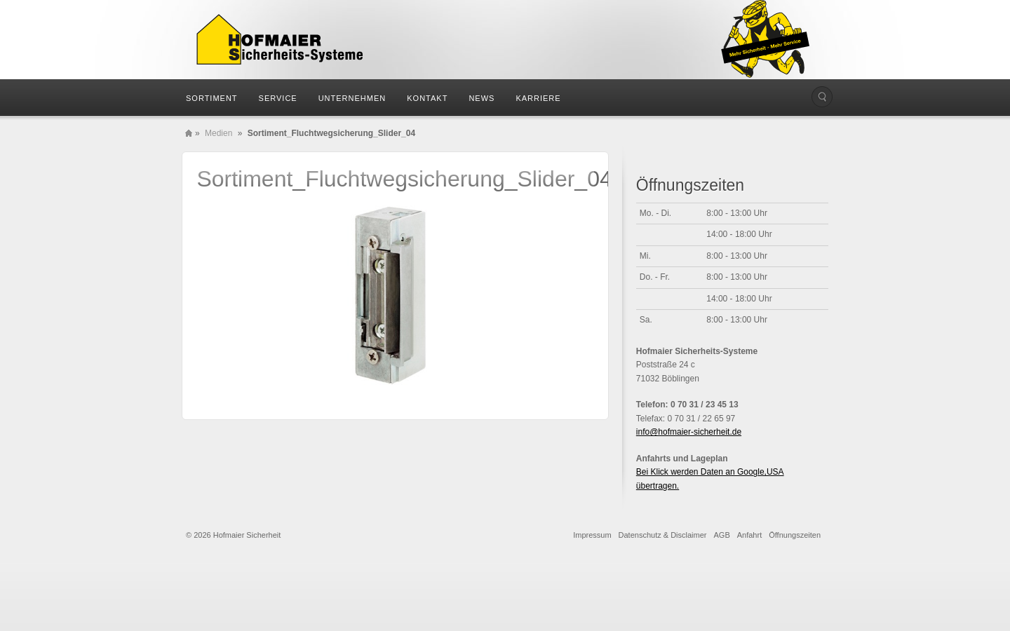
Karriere (538, 98)
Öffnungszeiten (795, 535)
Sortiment (212, 98)
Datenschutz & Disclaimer (663, 535)
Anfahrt (749, 535)
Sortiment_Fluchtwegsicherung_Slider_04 (404, 178)
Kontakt (427, 98)
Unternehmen (352, 98)
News (481, 98)
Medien (218, 133)
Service (278, 98)
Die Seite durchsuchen (822, 96)
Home (188, 133)
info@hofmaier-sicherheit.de (688, 432)
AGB (722, 535)
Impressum (592, 535)
